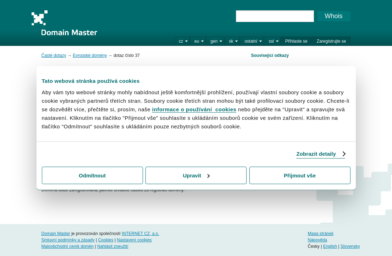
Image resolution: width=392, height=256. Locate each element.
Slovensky (350, 246)
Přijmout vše (300, 175)
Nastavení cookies (134, 240)
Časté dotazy (54, 55)
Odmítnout (92, 175)
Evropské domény (90, 55)
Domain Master (64, 23)
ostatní (250, 41)
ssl (271, 41)
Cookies (105, 240)
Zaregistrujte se (331, 41)
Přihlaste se (296, 41)
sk (231, 41)
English (330, 246)
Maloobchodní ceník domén (68, 246)
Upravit (196, 175)
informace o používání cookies (194, 109)
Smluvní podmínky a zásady (68, 240)
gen (213, 41)
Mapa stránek (320, 233)
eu (196, 41)
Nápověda (317, 240)
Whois (333, 16)
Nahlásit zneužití (112, 246)
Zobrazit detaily (316, 154)
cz (181, 41)
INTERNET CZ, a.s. (140, 233)
